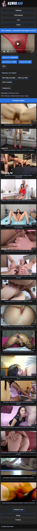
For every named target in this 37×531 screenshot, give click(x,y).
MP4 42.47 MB (22, 78)
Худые (27, 96)
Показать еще (18, 509)
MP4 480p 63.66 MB (8, 78)
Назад (18, 515)
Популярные (18, 15)
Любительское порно (17, 96)
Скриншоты (6, 88)
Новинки (19, 10)
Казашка (7, 96)
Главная (18, 520)
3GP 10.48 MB (6, 82)
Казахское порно (13, 93)
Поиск (18, 25)
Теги (18, 20)
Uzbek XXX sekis (7, 526)
